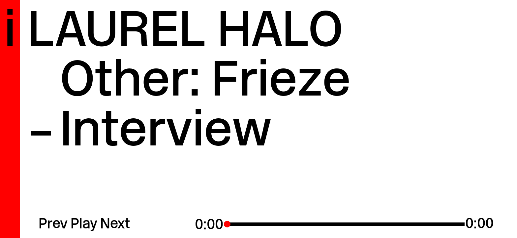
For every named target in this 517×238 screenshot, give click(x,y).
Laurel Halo (185, 34)
